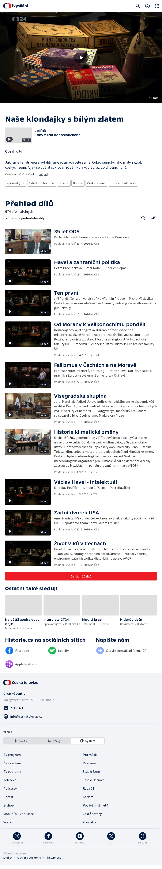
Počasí (8, 801)
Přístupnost (53, 862)
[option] (20, 745)
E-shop (8, 809)
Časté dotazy (92, 818)
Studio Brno (91, 776)
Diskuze (63, 188)
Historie (77, 188)
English (7, 862)
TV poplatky (12, 776)
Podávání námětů (95, 809)
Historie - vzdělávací (121, 188)
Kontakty (90, 826)
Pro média (90, 759)
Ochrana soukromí (29, 862)
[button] (81, 57)
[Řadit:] (153, 221)
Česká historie (96, 188)
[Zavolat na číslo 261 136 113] (81, 712)
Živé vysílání (12, 767)
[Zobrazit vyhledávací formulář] (138, 6)
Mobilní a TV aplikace (18, 818)
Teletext (9, 784)
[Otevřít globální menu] (157, 6)
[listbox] (54, 745)
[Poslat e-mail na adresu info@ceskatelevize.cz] (81, 720)
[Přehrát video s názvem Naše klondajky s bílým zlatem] (81, 58)
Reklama (89, 767)
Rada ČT (89, 792)
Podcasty (10, 792)
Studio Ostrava (93, 784)
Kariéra (88, 801)
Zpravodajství (15, 188)
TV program (12, 759)
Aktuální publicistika (41, 188)
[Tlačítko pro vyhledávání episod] (143, 222)
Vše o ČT (9, 826)
